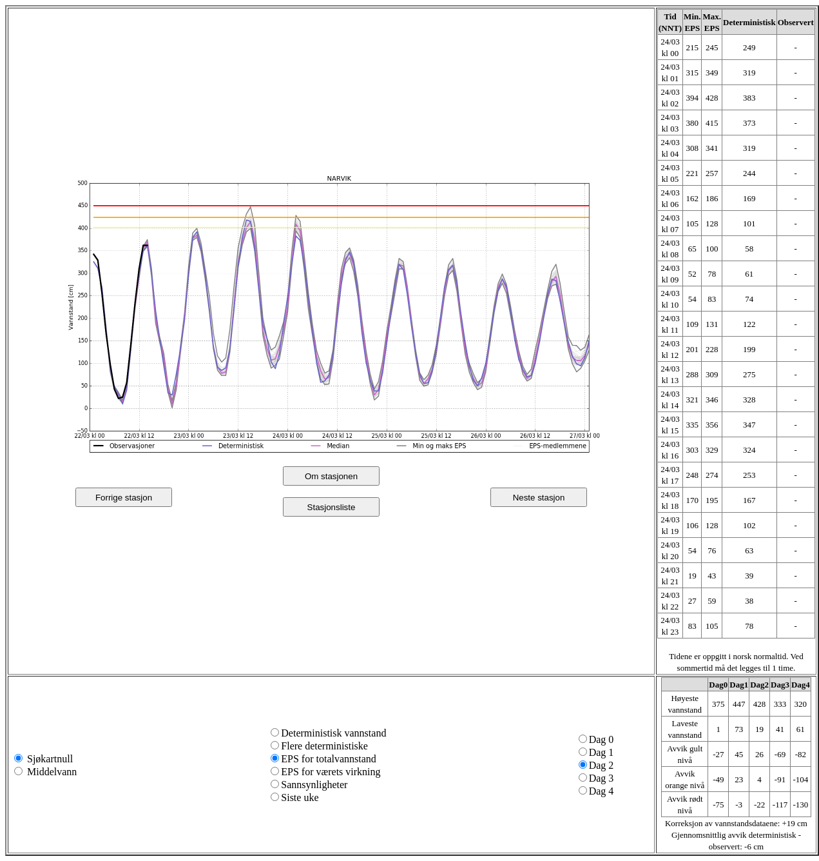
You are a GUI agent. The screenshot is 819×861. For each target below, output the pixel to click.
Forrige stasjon (123, 497)
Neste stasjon (539, 497)
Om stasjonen (331, 476)
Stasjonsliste (331, 507)
